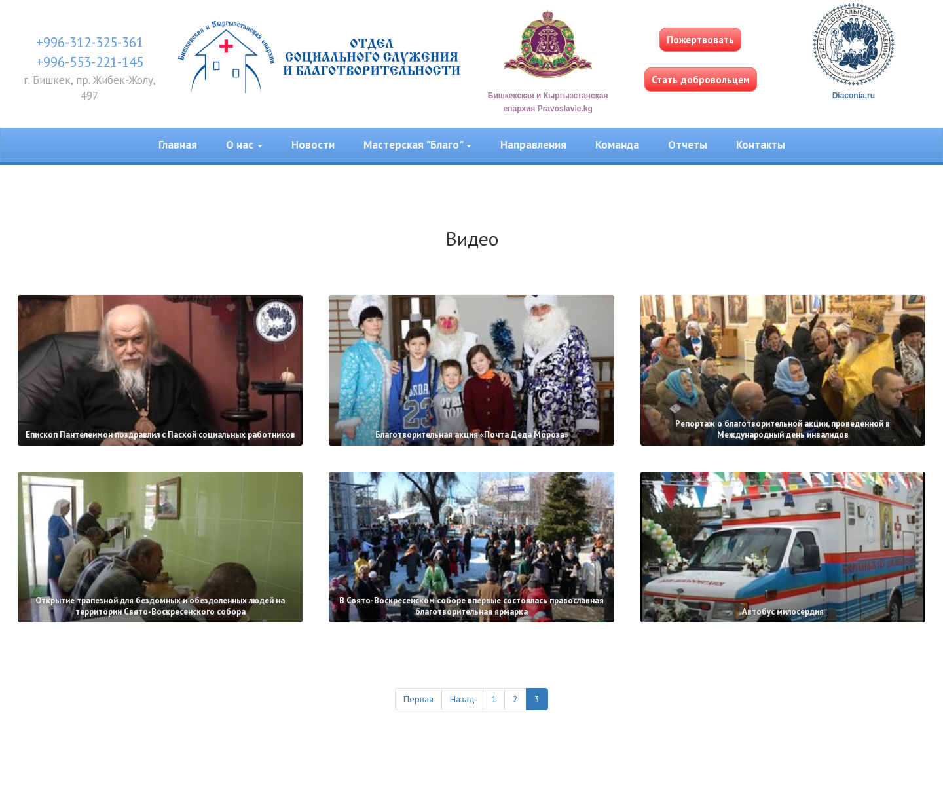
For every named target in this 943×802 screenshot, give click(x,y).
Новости (313, 145)
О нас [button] (244, 145)
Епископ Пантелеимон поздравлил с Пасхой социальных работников (160, 434)
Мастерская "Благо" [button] (417, 145)
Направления (533, 145)
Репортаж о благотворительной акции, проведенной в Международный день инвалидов (782, 429)
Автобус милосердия (783, 611)
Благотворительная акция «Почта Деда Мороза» (471, 434)
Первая (418, 699)
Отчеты (687, 145)
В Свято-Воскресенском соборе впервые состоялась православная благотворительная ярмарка (471, 606)
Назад (462, 699)
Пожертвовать (700, 39)
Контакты (760, 145)
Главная (177, 145)
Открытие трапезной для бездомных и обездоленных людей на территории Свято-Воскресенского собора (160, 606)
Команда (617, 145)
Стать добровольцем (701, 79)
